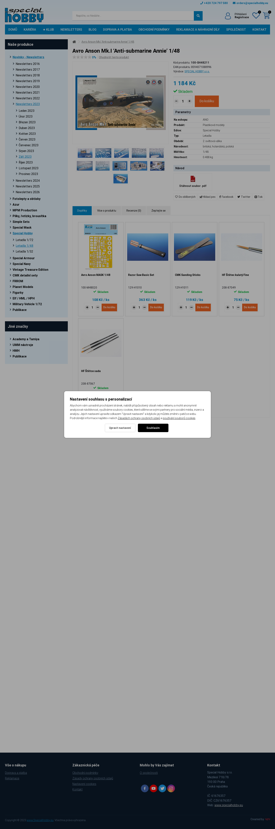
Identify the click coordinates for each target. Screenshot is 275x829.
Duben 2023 (27, 128)
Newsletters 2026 (28, 192)
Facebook (226, 197)
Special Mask (22, 227)
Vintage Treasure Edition (30, 269)
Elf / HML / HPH (24, 298)
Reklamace (12, 778)
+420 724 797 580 (214, 3)
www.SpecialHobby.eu (40, 820)
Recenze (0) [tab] (133, 210)
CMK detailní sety (25, 275)
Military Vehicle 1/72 (27, 304)
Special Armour (24, 258)
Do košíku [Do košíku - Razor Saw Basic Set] (156, 307)
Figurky (18, 292)
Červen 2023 (27, 139)
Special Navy (22, 264)
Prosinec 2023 (28, 174)
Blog (92, 29)
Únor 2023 (25, 116)
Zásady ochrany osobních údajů (92, 778)
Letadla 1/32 (24, 251)
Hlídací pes (207, 197)
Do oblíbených (185, 197)
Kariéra (30, 29)
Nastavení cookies (84, 784)
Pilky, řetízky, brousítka (29, 216)
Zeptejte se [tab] (158, 210)
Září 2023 (25, 157)
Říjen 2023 (26, 162)
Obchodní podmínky (154, 29)
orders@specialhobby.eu (250, 3)
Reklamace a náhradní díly (198, 29)
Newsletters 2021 (28, 92)
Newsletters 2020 (28, 87)
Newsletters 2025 (28, 186)
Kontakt (259, 29)
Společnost (236, 29)
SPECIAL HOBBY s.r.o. (197, 71)
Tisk (258, 197)
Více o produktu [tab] (106, 210)
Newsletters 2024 (28, 180)
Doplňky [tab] (82, 210)
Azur (16, 204)
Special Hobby (23, 233)
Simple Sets (21, 222)
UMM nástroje (23, 345)
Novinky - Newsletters (28, 57)
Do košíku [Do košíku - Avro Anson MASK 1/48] (109, 307)
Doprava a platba (117, 29)
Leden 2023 (26, 111)
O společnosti (149, 773)
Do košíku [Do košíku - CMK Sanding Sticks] (203, 307)
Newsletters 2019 (28, 81)
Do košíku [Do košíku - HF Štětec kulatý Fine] (250, 307)
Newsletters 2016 (28, 64)
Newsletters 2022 (28, 98)
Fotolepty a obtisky (26, 199)
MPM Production (25, 210)
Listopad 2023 (28, 168)
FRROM (18, 281)
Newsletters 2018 (28, 75)
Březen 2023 (27, 122)
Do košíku (207, 101)
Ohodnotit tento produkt (114, 57)
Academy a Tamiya (26, 339)
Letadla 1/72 (24, 240)
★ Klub (48, 29)
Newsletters (71, 29)
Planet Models (23, 287)
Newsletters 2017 (28, 69)
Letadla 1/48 (24, 246)
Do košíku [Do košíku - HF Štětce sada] (109, 403)
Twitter (243, 197)
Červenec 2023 (28, 145)
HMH (16, 350)
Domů (12, 29)
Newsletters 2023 (28, 104)
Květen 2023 (27, 134)
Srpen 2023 (26, 151)
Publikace (20, 310)
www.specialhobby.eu (228, 805)
